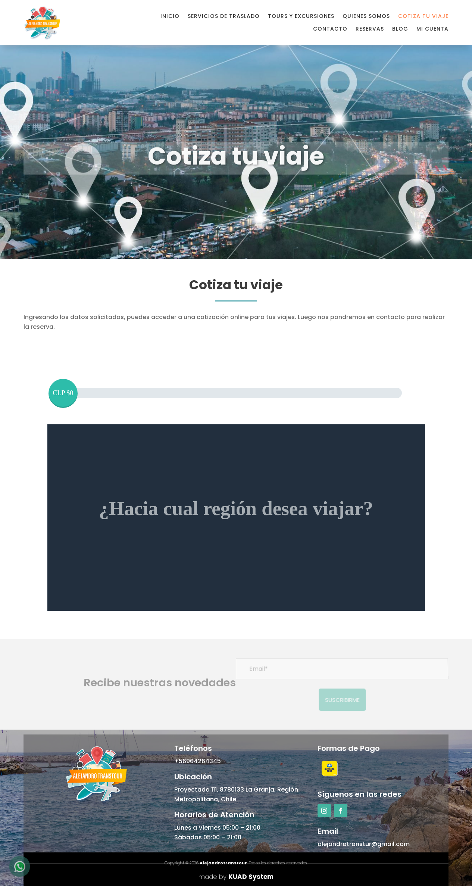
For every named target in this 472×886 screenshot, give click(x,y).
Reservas (370, 28)
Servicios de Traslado (224, 16)
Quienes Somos (366, 16)
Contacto (330, 28)
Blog (400, 28)
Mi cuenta (432, 28)
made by (236, 876)
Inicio (169, 16)
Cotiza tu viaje (423, 16)
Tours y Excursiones (301, 16)
